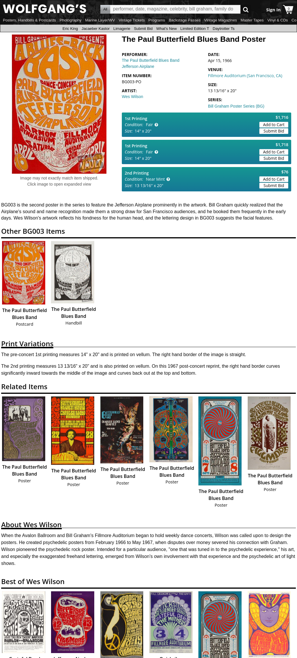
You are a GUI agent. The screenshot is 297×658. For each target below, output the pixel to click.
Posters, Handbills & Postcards (29, 20)
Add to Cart (274, 124)
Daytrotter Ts (223, 28)
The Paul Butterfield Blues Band (150, 60)
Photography (70, 20)
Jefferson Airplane (138, 66)
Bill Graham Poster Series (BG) (236, 106)
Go (245, 9)
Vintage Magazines (220, 20)
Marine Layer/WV (100, 20)
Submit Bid (143, 28)
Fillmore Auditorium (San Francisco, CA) (245, 75)
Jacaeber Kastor (96, 28)
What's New (166, 28)
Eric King (70, 28)
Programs (156, 20)
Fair (149, 124)
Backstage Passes (185, 20)
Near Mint (155, 179)
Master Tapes (252, 20)
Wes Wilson (132, 96)
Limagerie (122, 28)
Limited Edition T (194, 28)
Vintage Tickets (132, 20)
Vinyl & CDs (277, 20)
